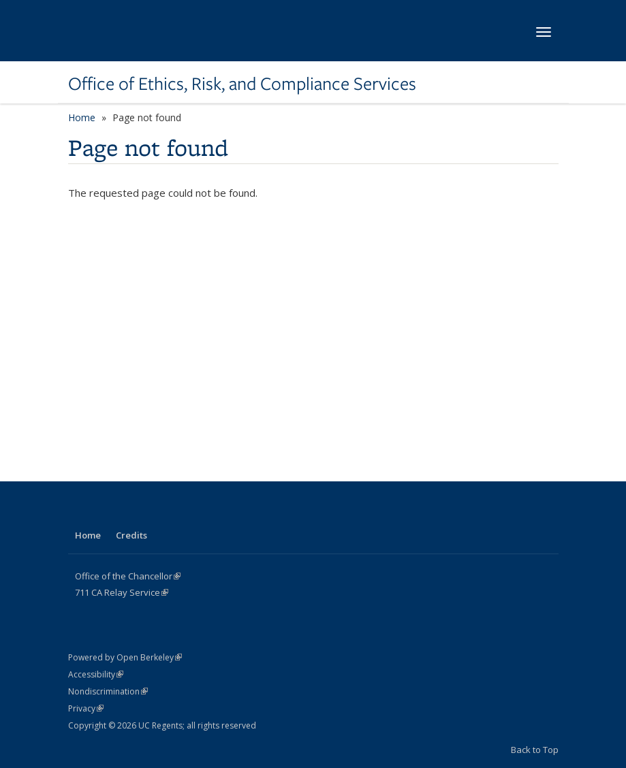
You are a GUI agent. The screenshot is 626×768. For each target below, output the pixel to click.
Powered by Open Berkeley (125, 657)
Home (81, 117)
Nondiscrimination (108, 691)
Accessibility (95, 674)
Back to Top (535, 749)
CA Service (121, 592)
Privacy (86, 708)
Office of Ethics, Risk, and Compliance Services (242, 83)
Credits (131, 535)
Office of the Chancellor (128, 576)
